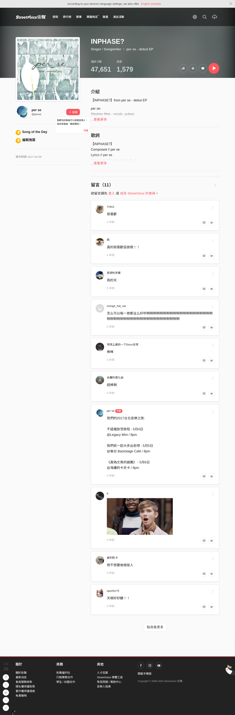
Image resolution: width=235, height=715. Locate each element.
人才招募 (102, 672)
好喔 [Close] (86, 130)
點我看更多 (155, 627)
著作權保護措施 (25, 691)
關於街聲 (21, 672)
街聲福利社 (63, 672)
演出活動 (118, 16)
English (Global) (151, 3)
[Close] (231, 4)
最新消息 (21, 677)
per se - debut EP (139, 49)
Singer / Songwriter (106, 49)
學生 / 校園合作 (65, 681)
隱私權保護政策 (25, 686)
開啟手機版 (144, 673)
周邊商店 (93, 17)
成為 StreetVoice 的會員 (137, 193)
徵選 (105, 16)
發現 (55, 16)
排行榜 (67, 16)
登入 (111, 193)
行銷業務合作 (64, 677)
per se (36, 110)
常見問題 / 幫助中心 (109, 681)
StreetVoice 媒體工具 (110, 677)
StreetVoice (31, 17)
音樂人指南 (104, 686)
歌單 (79, 16)
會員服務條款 (24, 681)
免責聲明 (21, 695)
